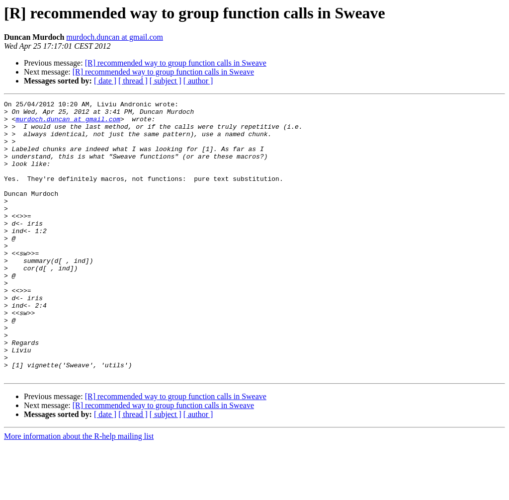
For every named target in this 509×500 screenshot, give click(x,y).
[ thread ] (133, 81)
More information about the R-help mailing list (79, 491)
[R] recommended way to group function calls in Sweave (175, 63)
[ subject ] (165, 81)
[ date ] (105, 81)
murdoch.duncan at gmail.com (114, 37)
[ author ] (198, 81)
